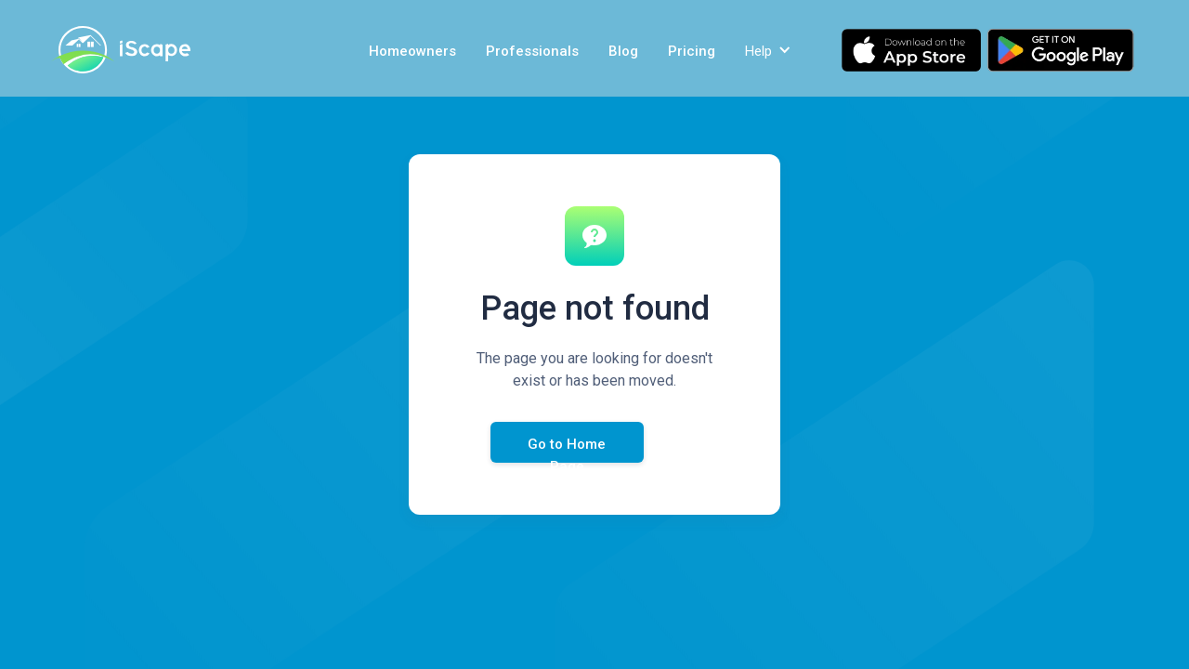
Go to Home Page (567, 449)
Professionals (532, 51)
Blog (623, 51)
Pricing (691, 51)
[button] (770, 50)
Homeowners (412, 51)
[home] (120, 50)
